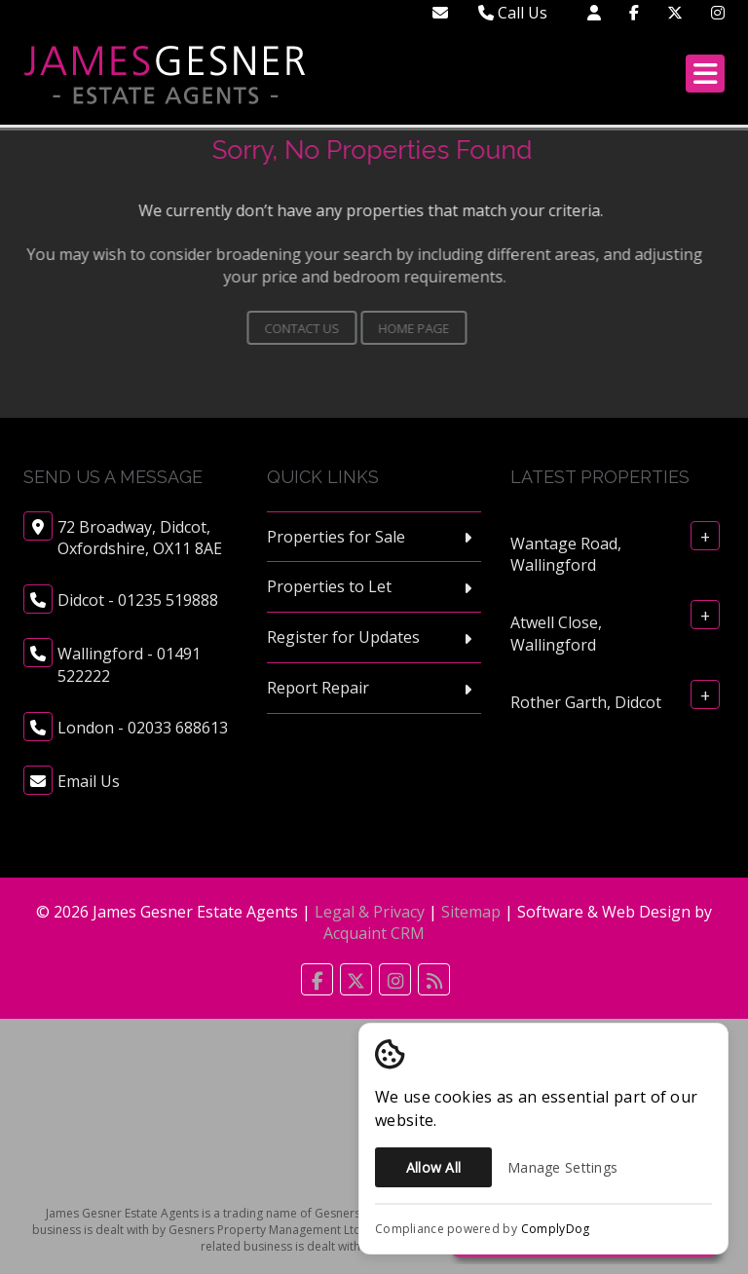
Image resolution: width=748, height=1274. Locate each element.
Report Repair (318, 687)
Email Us (88, 781)
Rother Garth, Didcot (585, 702)
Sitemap (471, 911)
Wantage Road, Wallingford (565, 554)
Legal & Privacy (370, 911)
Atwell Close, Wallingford (556, 634)
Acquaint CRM (374, 933)
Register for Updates (343, 637)
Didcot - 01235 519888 (137, 600)
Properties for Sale (336, 536)
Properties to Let (329, 586)
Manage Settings (562, 1167)
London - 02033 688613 (142, 727)
